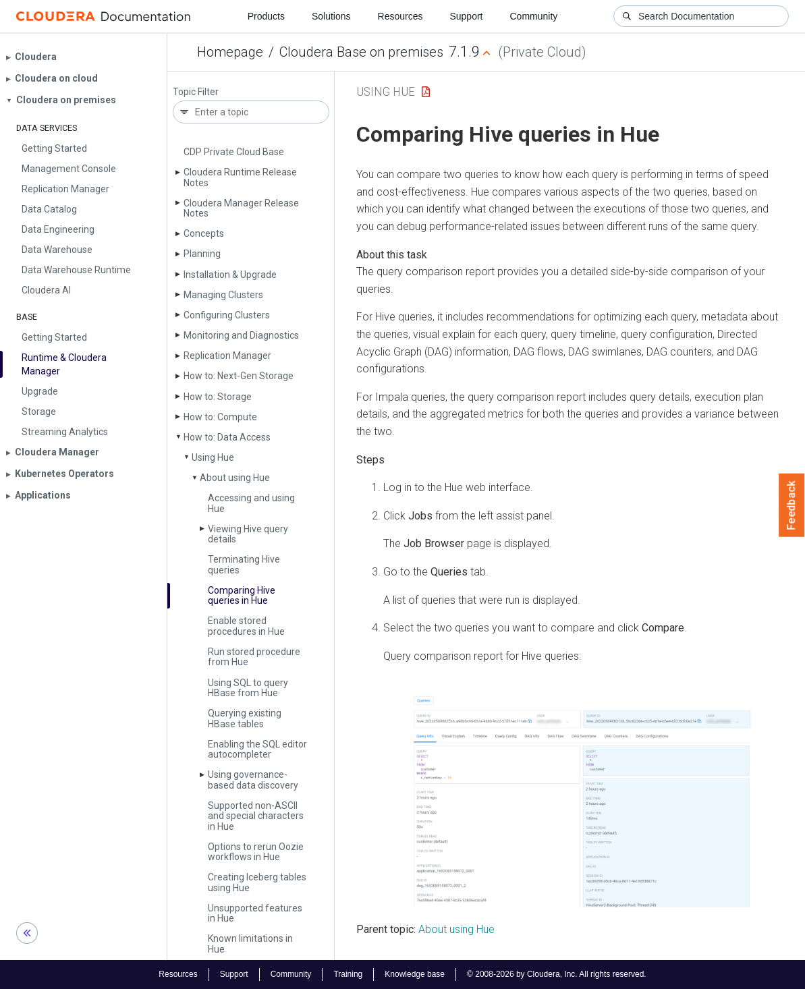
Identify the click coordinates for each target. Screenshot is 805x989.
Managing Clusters (223, 294)
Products (266, 16)
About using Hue (235, 477)
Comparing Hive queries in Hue (241, 595)
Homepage (230, 52)
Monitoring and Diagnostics (241, 335)
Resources (400, 16)
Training (347, 974)
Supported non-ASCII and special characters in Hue (256, 816)
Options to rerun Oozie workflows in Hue (256, 851)
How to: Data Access (227, 437)
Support (465, 16)
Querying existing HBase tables (244, 718)
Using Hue (213, 457)
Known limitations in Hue (250, 943)
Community (534, 16)
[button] (583, 800)
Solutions (331, 16)
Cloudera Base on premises (361, 52)
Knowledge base (415, 974)
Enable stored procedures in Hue (246, 625)
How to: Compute (220, 417)
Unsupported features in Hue (255, 913)
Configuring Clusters (227, 315)
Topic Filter (196, 92)
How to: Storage (218, 396)
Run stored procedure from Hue (254, 656)
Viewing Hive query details (248, 534)
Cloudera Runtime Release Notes (240, 177)
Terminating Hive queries (244, 564)
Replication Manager (227, 355)
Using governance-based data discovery (253, 779)
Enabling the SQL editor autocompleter (257, 749)
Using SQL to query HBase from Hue (248, 687)
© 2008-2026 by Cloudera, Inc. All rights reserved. (556, 974)
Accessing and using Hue (251, 502)
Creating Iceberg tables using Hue (257, 882)
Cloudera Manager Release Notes (241, 208)
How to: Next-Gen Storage (239, 375)
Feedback (791, 505)
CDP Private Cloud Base (234, 151)
